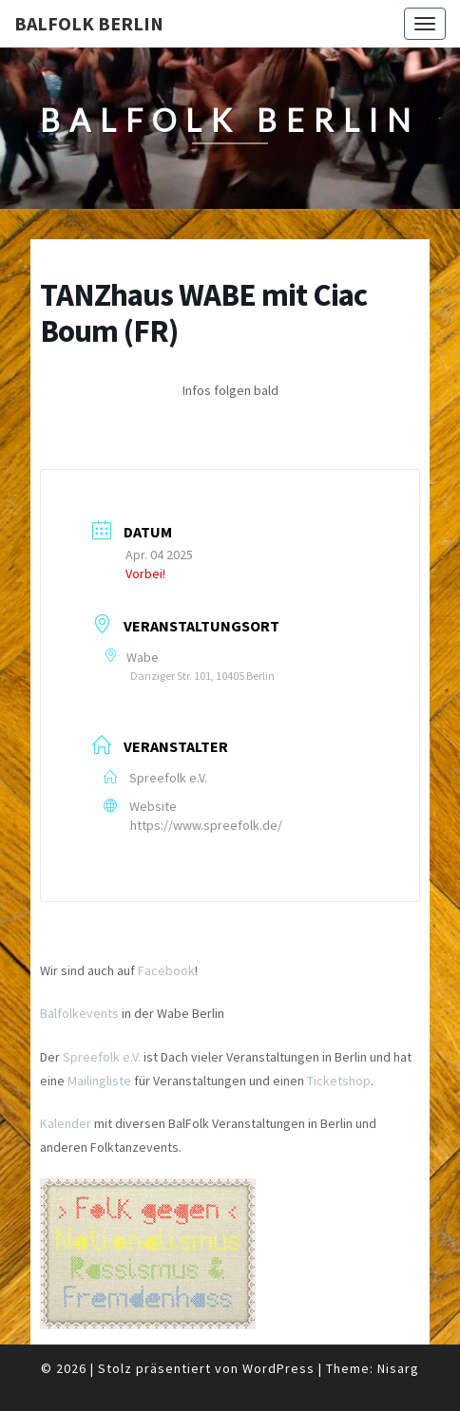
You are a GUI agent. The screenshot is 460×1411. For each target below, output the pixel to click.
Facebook (166, 970)
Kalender (65, 1123)
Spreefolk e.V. (102, 1056)
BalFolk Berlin (88, 23)
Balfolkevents (79, 1013)
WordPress (278, 1368)
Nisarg (398, 1368)
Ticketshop (339, 1080)
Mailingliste (99, 1080)
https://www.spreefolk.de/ (206, 825)
